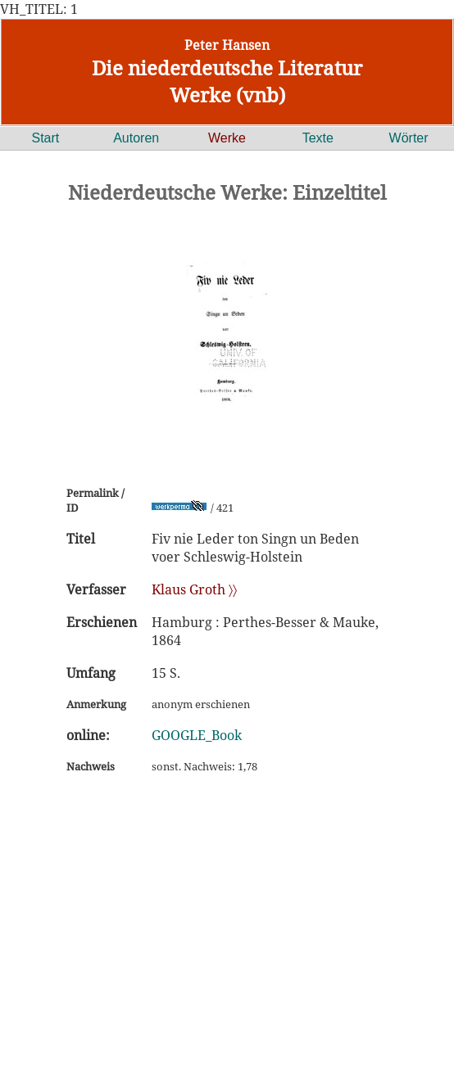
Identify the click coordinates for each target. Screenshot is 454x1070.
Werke (227, 138)
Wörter (409, 138)
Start (46, 138)
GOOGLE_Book (197, 735)
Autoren (136, 138)
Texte (318, 138)
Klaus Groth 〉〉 (194, 589)
